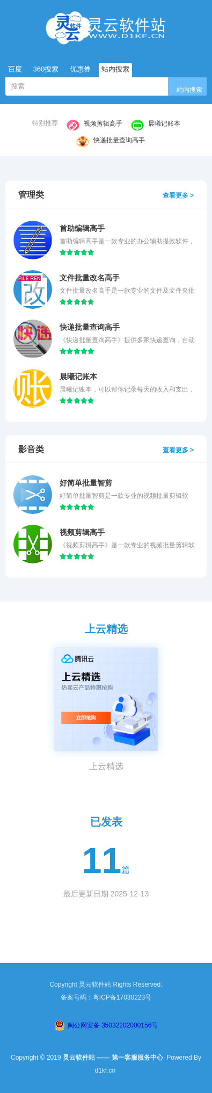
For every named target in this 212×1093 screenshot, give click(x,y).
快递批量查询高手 (110, 140)
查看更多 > (178, 195)
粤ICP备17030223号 (122, 997)
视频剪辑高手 (94, 124)
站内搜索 (189, 89)
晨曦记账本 (155, 124)
